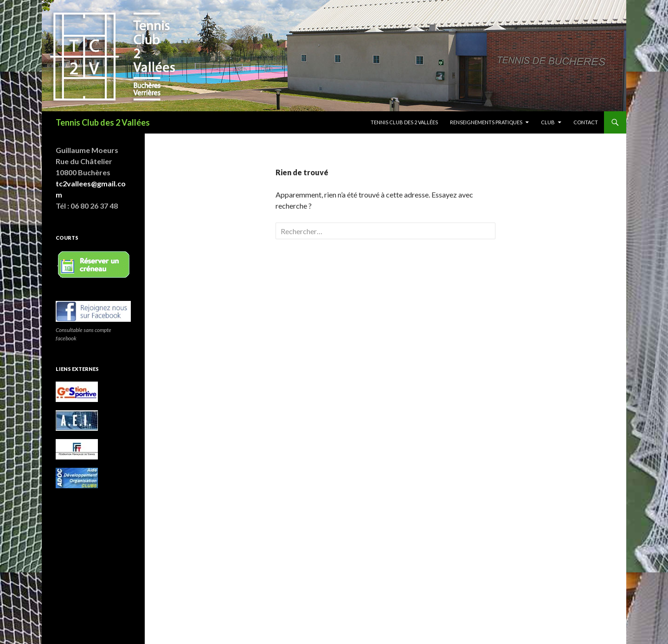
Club (548, 122)
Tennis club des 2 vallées (404, 122)
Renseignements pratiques (486, 122)
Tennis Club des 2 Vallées (103, 122)
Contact (585, 122)
